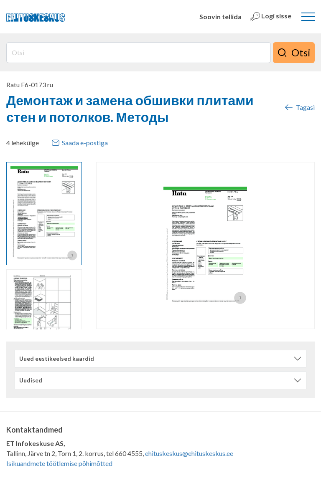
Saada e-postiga (79, 143)
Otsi (294, 52)
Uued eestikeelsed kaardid (56, 358)
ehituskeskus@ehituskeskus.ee (189, 453)
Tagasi (299, 107)
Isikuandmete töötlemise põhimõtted (59, 463)
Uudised (30, 380)
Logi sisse (270, 17)
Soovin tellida (220, 16)
